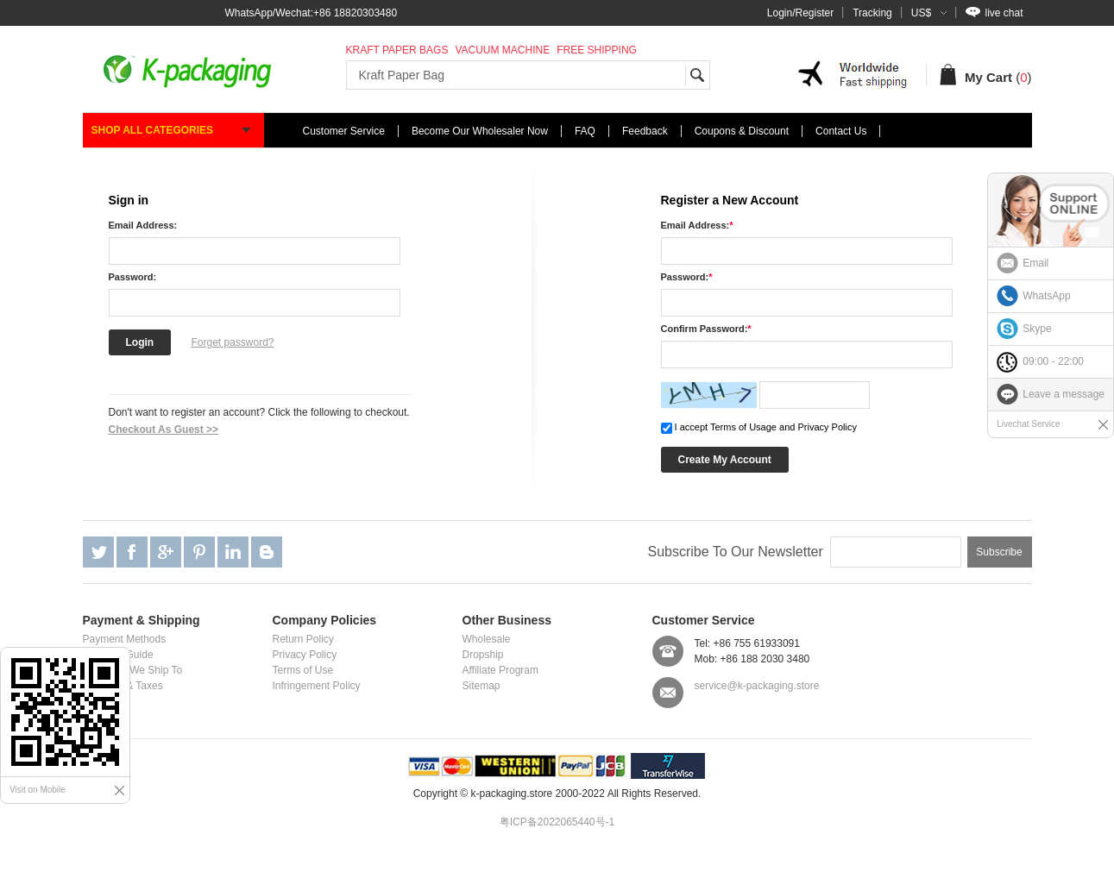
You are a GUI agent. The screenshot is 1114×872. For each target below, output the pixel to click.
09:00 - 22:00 (1053, 361)
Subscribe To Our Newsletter (734, 551)
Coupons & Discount (742, 131)
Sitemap (481, 686)
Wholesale (487, 639)
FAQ (585, 131)
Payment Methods (125, 639)
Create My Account (724, 460)
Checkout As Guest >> (164, 429)
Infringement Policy (317, 686)
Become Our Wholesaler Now (480, 131)
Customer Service (344, 131)
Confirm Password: (706, 328)
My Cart (988, 77)
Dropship (483, 655)
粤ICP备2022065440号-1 (557, 822)
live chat (994, 13)
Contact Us (840, 131)
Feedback (645, 131)
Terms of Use (303, 670)
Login (140, 342)
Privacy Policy (305, 655)
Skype (1037, 329)
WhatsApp (1046, 296)
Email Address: (143, 225)
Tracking (872, 13)
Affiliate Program (500, 670)
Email (1035, 263)
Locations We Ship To (133, 670)
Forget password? (233, 342)
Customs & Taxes (123, 686)
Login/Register (800, 13)
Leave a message (1064, 394)
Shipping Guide (118, 655)
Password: (133, 277)
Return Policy (303, 639)
